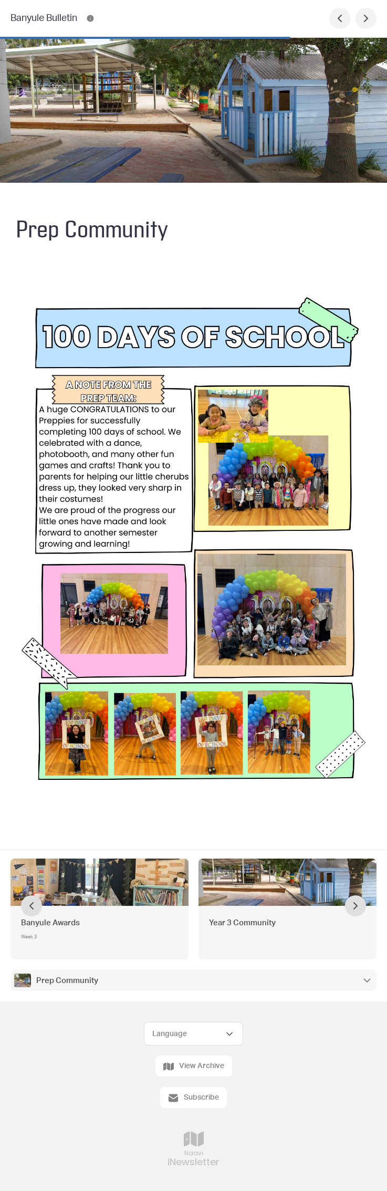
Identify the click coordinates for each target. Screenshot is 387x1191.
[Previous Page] (339, 18)
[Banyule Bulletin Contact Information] (90, 18)
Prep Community (67, 981)
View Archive (193, 1066)
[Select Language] (193, 1033)
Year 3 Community (242, 923)
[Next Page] (365, 18)
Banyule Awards (50, 923)
